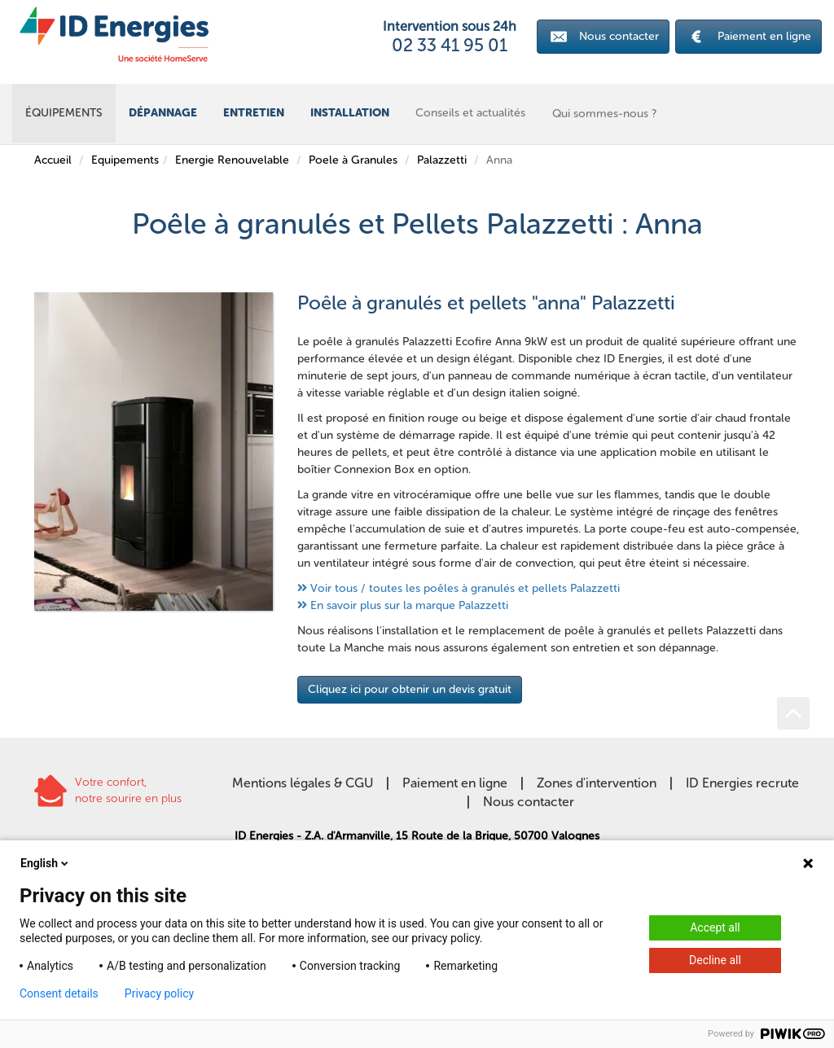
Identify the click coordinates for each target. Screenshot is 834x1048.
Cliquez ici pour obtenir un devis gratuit (409, 689)
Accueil (53, 160)
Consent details (59, 993)
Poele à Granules (353, 160)
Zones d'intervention (596, 783)
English (45, 863)
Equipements (125, 160)
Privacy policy (159, 993)
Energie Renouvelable (232, 160)
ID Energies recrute (742, 783)
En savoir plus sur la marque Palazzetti (409, 605)
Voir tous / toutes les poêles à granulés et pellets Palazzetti (465, 588)
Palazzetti (442, 160)
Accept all (715, 927)
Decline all (715, 960)
